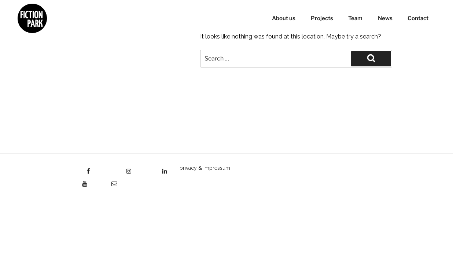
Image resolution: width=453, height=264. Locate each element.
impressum (216, 168)
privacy (188, 168)
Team (355, 18)
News (385, 18)
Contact (418, 18)
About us (283, 18)
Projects (322, 18)
